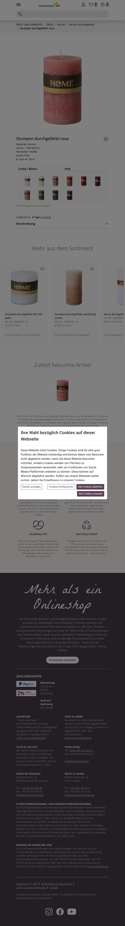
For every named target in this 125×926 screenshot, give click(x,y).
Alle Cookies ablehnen (90, 486)
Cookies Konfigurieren (61, 486)
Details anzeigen (31, 486)
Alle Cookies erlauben (91, 493)
